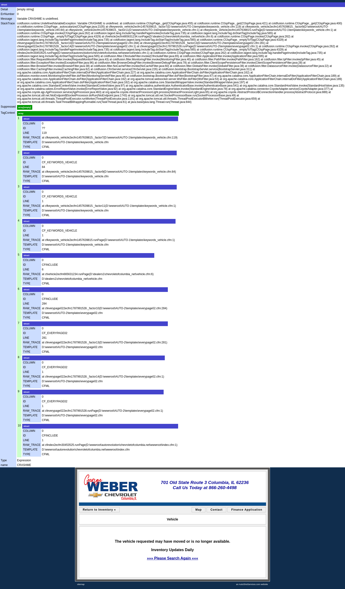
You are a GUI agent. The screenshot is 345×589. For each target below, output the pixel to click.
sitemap (81, 584)
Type (4, 460)
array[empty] (24, 107)
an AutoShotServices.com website (252, 584)
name (4, 465)
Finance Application (246, 509)
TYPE (26, 147)
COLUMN (29, 123)
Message (6, 18)
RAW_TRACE (31, 137)
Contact (216, 509)
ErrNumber (7, 14)
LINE (26, 133)
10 (19, 425)
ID (24, 128)
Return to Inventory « (99, 509)
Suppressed (8, 106)
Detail (4, 9)
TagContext (8, 112)
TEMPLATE (30, 142)
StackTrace (8, 23)
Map (198, 509)
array (20, 113)
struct (4, 5)
